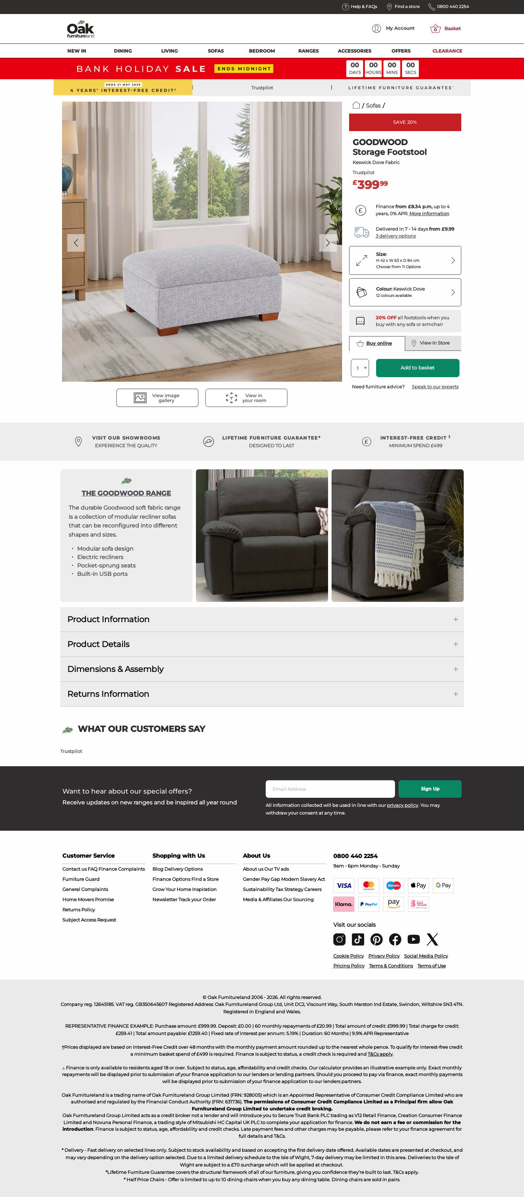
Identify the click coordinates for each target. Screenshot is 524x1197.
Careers (312, 889)
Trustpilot (262, 87)
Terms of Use (431, 965)
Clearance (447, 51)
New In (76, 51)
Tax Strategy (289, 889)
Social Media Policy (426, 956)
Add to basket (418, 368)
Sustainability (258, 889)
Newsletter (164, 899)
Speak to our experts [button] (435, 386)
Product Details (98, 644)
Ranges (308, 51)
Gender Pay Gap (261, 879)
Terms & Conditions (391, 965)
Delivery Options (183, 869)
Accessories (354, 51)
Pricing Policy (349, 965)
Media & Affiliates (262, 899)
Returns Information (108, 694)
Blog (157, 869)
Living (169, 51)
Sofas (216, 51)
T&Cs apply (380, 1054)
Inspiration (204, 889)
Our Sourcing (298, 899)
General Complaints (85, 889)
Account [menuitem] (393, 28)
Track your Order (197, 899)
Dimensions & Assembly (115, 669)
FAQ (92, 869)
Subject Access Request (89, 920)
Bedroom (262, 51)
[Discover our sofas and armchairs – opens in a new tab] (416, 321)
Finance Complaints (121, 869)
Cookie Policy (348, 956)
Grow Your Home (171, 889)
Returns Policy (78, 909)
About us (253, 869)
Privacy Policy (384, 956)
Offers (401, 51)
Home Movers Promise (88, 899)
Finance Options (171, 879)
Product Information (108, 619)
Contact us (74, 869)
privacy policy (402, 805)
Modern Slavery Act (303, 879)
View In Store (430, 343)
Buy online (374, 343)
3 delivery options (396, 236)
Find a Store (205, 879)
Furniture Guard (81, 879)
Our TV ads (276, 869)
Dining (123, 51)
